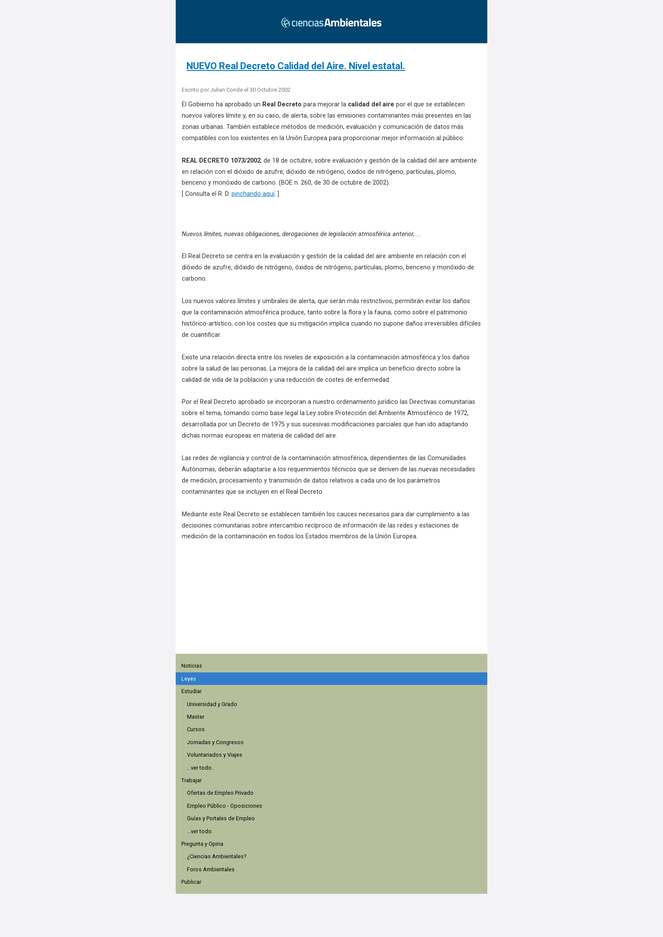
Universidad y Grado (212, 704)
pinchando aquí (253, 194)
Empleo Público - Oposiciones (224, 806)
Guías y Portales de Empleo (221, 818)
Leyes (188, 678)
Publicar (191, 882)
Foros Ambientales (211, 869)
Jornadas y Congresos (215, 742)
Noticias (191, 665)
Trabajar (191, 780)
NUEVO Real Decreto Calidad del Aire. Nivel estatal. (296, 66)
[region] (334, 602)
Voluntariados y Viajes (214, 755)
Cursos (196, 729)
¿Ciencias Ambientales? (216, 856)
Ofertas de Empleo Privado (220, 793)
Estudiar (191, 691)
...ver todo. (200, 767)
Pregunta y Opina (202, 844)
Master (195, 716)
